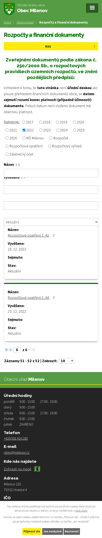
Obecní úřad (25, 22)
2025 (81, 130)
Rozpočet (60, 138)
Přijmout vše (32, 531)
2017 (30, 122)
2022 (30, 130)
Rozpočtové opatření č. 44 (32, 297)
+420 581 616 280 (16, 438)
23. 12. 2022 (17, 311)
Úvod (7, 22)
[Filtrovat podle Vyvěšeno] (51, 189)
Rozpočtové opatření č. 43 (32, 235)
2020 (80, 122)
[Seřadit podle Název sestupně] (19, 165)
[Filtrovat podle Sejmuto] (51, 205)
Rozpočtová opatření (26, 146)
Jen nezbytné (52, 531)
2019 (63, 122)
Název (10, 164)
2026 (13, 138)
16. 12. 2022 (17, 249)
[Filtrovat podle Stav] (51, 222)
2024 (64, 130)
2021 (13, 130)
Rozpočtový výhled (67, 146)
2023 (47, 130)
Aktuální (14, 271)
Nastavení (71, 531)
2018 (46, 122)
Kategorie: (12, 121)
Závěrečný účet (21, 154)
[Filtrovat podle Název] (51, 173)
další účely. (81, 511)
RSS (71, 46)
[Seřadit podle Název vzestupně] (19, 163)
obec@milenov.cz (17, 452)
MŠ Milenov (35, 138)
